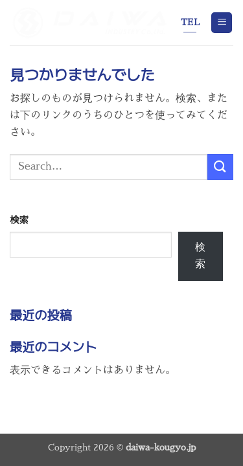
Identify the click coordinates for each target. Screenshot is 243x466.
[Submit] (220, 166)
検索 (19, 220)
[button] (221, 23)
